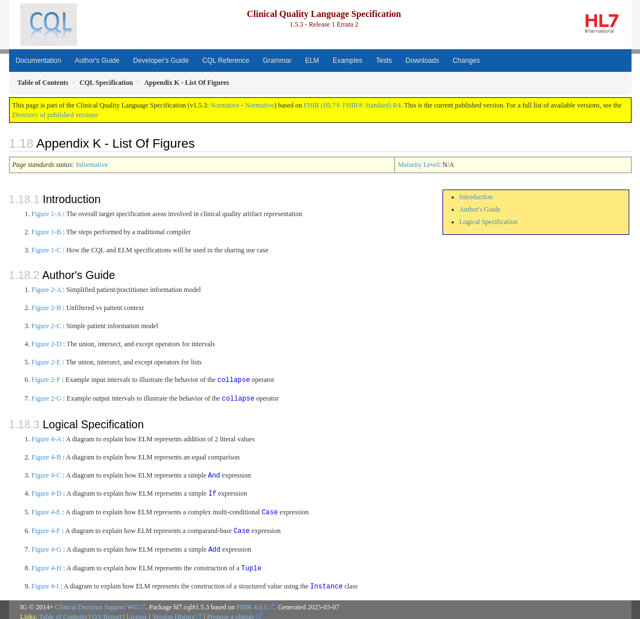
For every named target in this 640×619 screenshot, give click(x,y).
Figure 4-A (46, 438)
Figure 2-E (46, 362)
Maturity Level (418, 165)
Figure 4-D (47, 492)
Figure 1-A (46, 214)
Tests (384, 61)
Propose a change (231, 612)
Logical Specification (488, 222)
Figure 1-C (46, 250)
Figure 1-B (46, 232)
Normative (225, 105)
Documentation (39, 61)
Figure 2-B (46, 308)
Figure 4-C (46, 474)
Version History (173, 612)
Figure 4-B (46, 456)
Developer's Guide (160, 61)
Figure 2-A (46, 290)
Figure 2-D (47, 344)
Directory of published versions (55, 115)
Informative (92, 165)
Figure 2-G (47, 398)
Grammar (277, 61)
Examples (348, 61)
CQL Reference (226, 61)
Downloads (422, 61)
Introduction (476, 197)
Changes (466, 61)
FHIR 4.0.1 (252, 602)
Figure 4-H (47, 564)
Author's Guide (97, 61)
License (136, 612)
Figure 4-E (46, 510)
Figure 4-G (47, 546)
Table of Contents (63, 612)
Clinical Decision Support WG (96, 602)
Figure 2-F (46, 380)
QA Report (107, 612)
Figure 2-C (46, 326)
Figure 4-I (45, 582)
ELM (312, 61)
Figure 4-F (46, 528)
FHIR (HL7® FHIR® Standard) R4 (352, 105)
